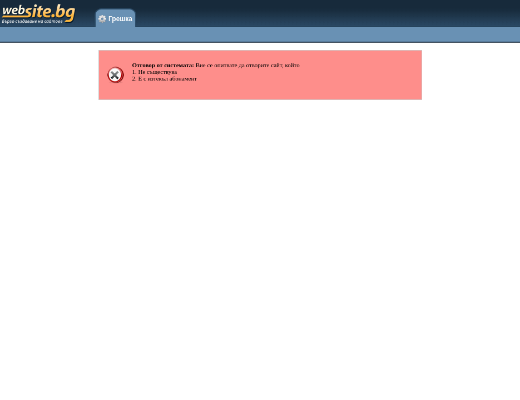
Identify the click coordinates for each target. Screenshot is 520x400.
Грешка (115, 19)
